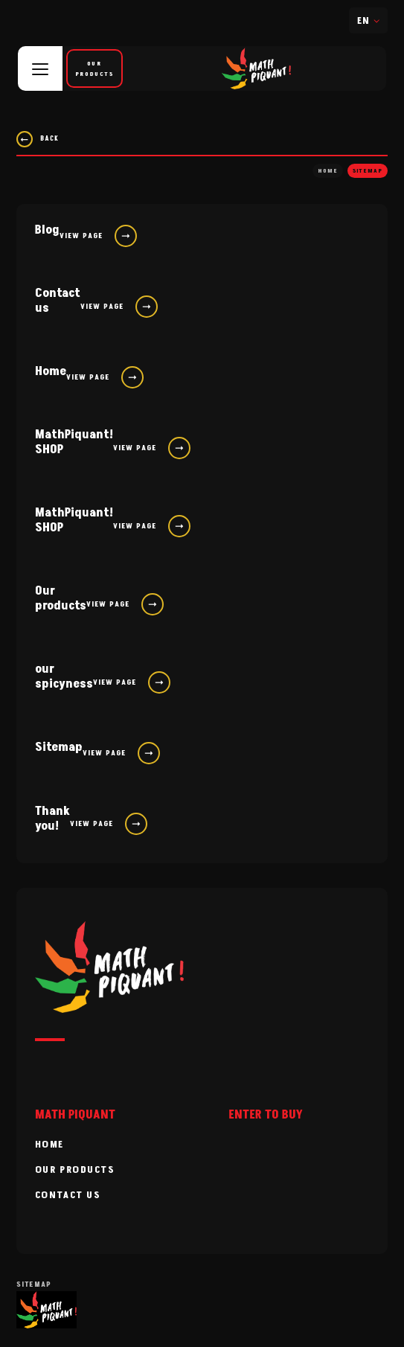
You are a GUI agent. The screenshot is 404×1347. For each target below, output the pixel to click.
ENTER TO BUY (265, 1114)
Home (328, 171)
